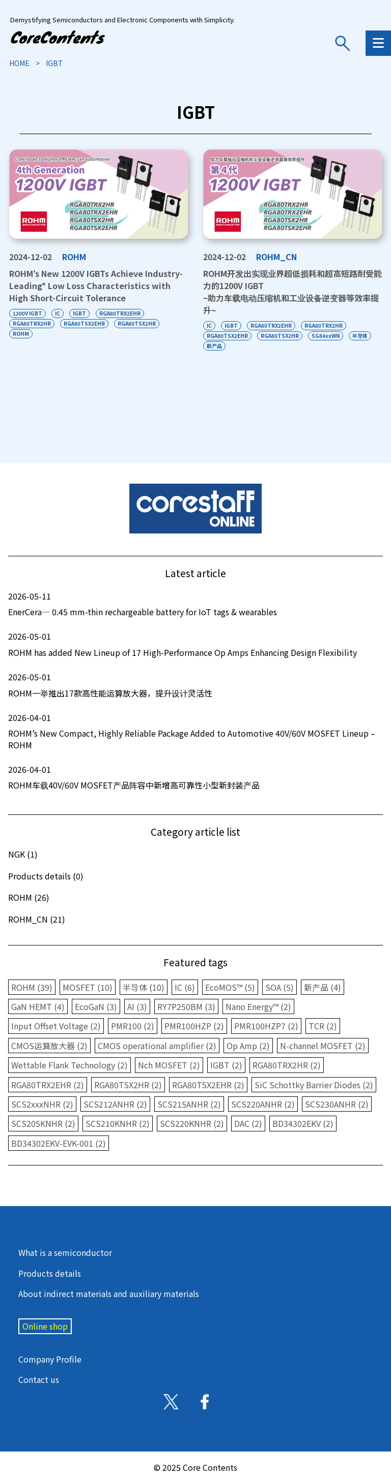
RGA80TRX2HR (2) (287, 1065)
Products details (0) (45, 876)
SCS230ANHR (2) (337, 1104)
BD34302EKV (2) (302, 1123)
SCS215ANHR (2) (189, 1104)
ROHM (74, 256)
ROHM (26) (28, 897)
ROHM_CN (276, 256)
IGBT (80, 313)
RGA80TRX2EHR (121, 313)
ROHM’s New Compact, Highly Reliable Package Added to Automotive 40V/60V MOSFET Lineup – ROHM (195, 731)
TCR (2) (323, 1026)
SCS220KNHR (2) (192, 1123)
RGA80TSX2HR (138, 323)
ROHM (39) (31, 987)
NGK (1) (23, 854)
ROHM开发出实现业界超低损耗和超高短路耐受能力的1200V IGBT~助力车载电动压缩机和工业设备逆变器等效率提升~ (292, 291)
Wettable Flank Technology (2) (69, 1065)
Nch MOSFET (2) (169, 1065)
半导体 (361, 335)
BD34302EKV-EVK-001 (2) (58, 1143)
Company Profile (49, 1359)
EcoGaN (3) (96, 1006)
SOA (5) (279, 987)
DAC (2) (248, 1123)
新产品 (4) (322, 987)
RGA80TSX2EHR (84, 323)
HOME (19, 63)
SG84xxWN (327, 335)
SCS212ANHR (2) (115, 1104)
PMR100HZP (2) (194, 1026)
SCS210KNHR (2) (118, 1123)
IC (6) (185, 987)
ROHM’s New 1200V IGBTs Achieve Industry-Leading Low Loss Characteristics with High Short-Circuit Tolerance (96, 285)
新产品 (214, 346)
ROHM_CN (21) (36, 919)
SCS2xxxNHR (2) (42, 1104)
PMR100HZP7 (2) (266, 1026)
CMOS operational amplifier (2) (157, 1045)
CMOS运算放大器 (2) (49, 1045)
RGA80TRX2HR (32, 323)
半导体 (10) (143, 987)
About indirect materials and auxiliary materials (108, 1293)
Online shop (45, 1326)
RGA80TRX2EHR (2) (47, 1085)
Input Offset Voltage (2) (56, 1026)
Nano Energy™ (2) (258, 1006)
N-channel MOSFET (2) (323, 1045)
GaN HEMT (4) (38, 1006)
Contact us (38, 1379)
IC (58, 313)
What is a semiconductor (65, 1252)
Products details (49, 1273)
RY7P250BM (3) (186, 1006)
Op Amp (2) (248, 1045)
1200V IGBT (27, 313)
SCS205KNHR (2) (43, 1123)
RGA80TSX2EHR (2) (208, 1085)
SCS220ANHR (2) (263, 1104)
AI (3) (137, 1006)
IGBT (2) (226, 1065)
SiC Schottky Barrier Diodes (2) (314, 1085)
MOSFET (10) (88, 987)
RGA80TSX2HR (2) (128, 1085)
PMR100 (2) (132, 1026)
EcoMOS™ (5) (230, 987)
